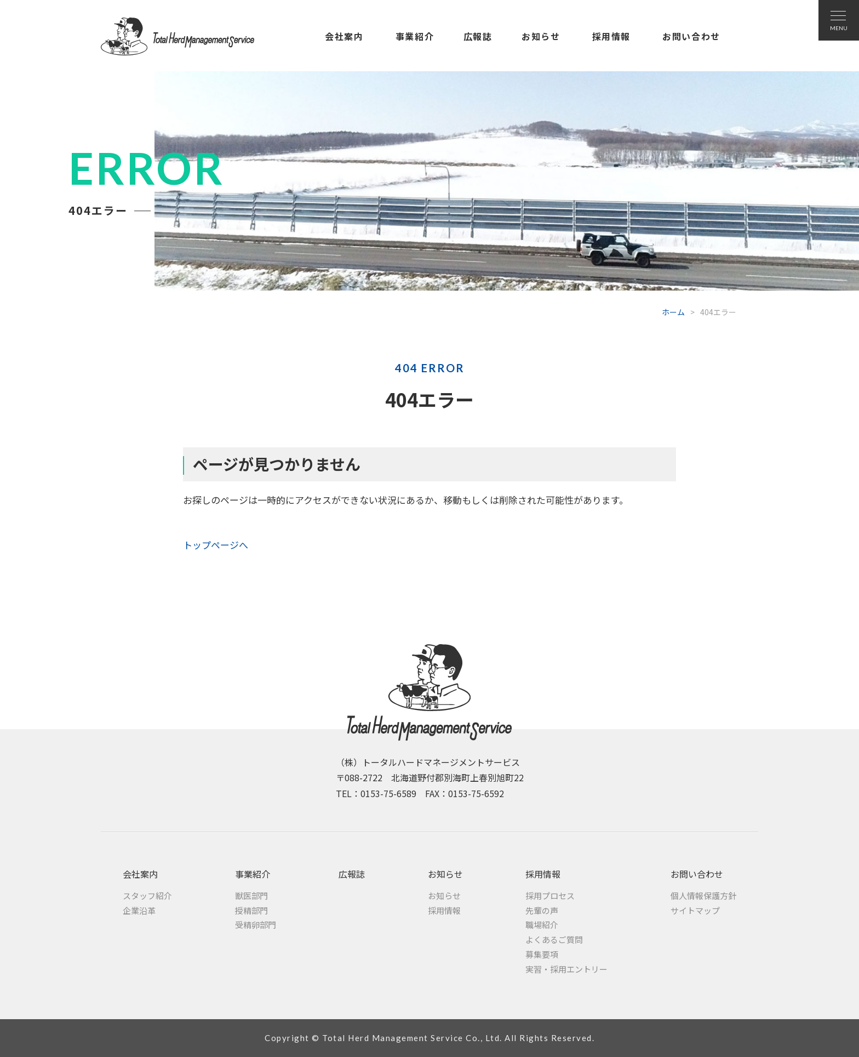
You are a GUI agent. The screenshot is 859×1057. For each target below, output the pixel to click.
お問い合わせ (691, 36)
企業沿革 (139, 910)
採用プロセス (550, 895)
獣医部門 (251, 895)
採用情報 (611, 36)
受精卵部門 (255, 924)
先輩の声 (541, 910)
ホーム (673, 311)
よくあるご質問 (554, 939)
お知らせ (541, 36)
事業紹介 (415, 36)
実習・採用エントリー (566, 969)
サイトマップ (695, 910)
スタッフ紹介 (147, 895)
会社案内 (344, 36)
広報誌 (478, 36)
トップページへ (215, 545)
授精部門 (251, 910)
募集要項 (541, 954)
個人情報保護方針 (703, 895)
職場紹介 (541, 924)
